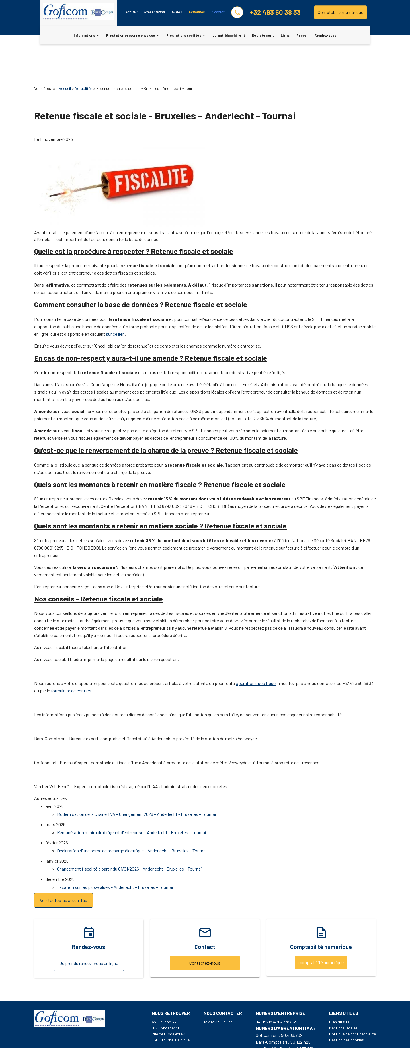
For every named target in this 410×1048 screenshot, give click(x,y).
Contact (218, 12)
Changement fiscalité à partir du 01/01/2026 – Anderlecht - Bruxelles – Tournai (129, 837)
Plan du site (339, 990)
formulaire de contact (71, 658)
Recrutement (263, 35)
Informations (84, 35)
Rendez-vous (325, 35)
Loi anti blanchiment (228, 35)
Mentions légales (343, 996)
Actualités (196, 12)
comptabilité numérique (321, 930)
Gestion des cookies (346, 1008)
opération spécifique (256, 651)
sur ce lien (115, 302)
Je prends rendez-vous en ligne (89, 931)
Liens (285, 35)
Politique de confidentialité (352, 1002)
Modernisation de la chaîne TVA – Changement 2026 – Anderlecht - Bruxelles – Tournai (136, 782)
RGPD (177, 12)
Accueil (131, 12)
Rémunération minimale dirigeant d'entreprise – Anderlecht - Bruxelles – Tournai (131, 800)
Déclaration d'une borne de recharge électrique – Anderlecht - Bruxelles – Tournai (132, 818)
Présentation (154, 12)
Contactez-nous (204, 931)
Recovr (302, 35)
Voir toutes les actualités (63, 868)
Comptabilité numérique (340, 12)
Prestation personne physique (130, 35)
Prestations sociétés (183, 35)
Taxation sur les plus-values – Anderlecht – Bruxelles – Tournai (115, 855)
